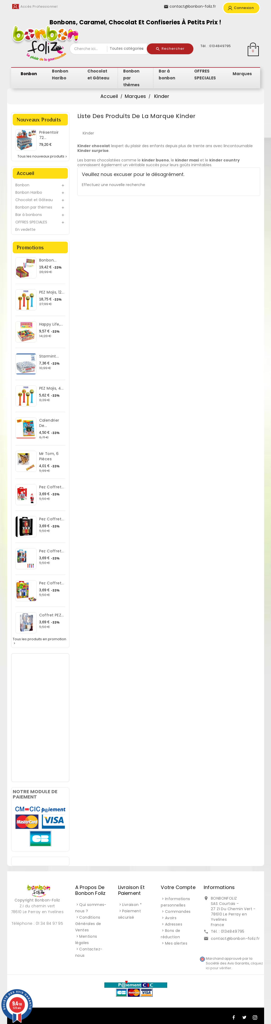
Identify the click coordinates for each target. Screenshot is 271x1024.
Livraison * (132, 904)
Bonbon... (48, 260)
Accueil (25, 173)
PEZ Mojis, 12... (51, 292)
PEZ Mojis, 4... (51, 388)
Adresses (173, 924)
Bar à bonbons (28, 214)
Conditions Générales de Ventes (88, 924)
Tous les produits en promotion (39, 641)
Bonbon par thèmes (33, 207)
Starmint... (49, 356)
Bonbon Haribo (28, 192)
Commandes (178, 911)
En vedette (25, 229)
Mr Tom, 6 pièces (49, 456)
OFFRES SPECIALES (31, 222)
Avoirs (170, 918)
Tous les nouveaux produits (42, 156)
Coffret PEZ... (51, 615)
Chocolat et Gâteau (34, 199)
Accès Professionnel (39, 6)
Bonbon (22, 185)
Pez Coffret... (51, 487)
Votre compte (178, 887)
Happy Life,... (51, 324)
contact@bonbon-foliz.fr (235, 938)
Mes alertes (176, 943)
